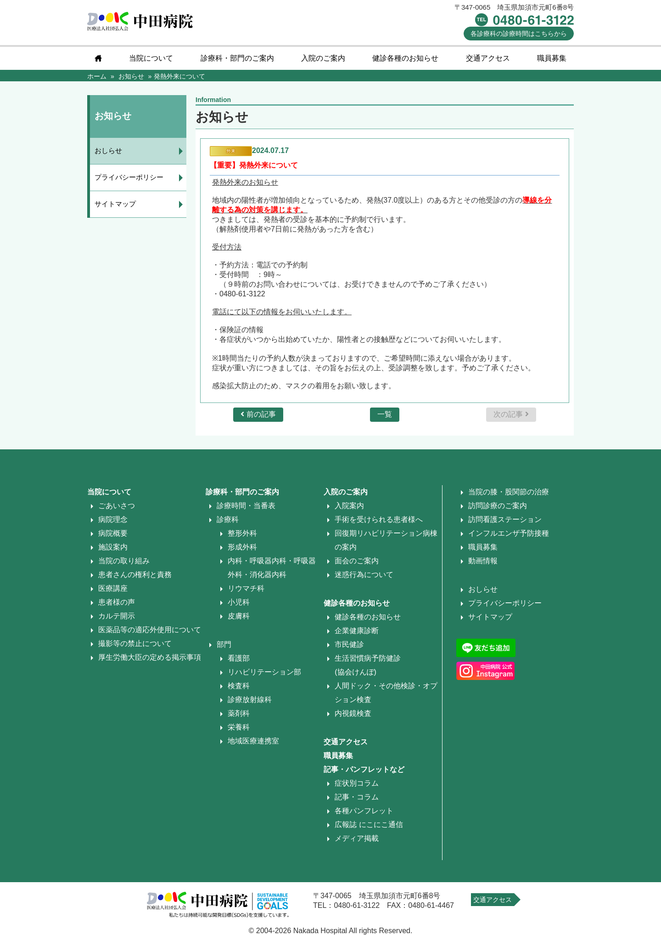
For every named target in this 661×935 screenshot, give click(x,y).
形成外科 (242, 547)
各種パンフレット (364, 811)
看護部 (239, 658)
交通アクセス (488, 58)
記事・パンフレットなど (364, 769)
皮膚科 (239, 616)
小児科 (239, 602)
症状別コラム (357, 783)
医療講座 (113, 588)
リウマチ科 (246, 588)
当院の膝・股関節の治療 (508, 492)
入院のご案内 (323, 58)
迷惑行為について (364, 574)
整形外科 (242, 533)
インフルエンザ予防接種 (508, 533)
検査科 (239, 686)
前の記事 (258, 414)
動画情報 (483, 561)
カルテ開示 (116, 616)
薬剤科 (239, 713)
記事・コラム (357, 797)
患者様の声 (116, 602)
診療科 (228, 519)
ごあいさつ (116, 506)
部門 (224, 644)
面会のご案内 (357, 561)
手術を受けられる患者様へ (379, 519)
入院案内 (349, 506)
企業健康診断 (357, 631)
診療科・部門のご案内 (237, 58)
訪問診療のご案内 (497, 506)
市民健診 (349, 644)
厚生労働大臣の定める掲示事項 (149, 657)
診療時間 (519, 33)
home (98, 58)
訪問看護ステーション (505, 519)
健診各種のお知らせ (405, 58)
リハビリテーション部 (264, 672)
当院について (151, 58)
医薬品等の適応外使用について (149, 630)
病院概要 (113, 533)
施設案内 (113, 547)
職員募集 (551, 58)
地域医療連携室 (253, 741)
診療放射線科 (250, 699)
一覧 (384, 414)
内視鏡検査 (353, 713)
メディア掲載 (357, 838)
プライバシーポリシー (129, 177)
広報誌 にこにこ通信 (369, 824)
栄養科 (239, 727)
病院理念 (113, 519)
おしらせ (108, 150)
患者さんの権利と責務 (135, 574)
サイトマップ (115, 204)
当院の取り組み (124, 561)
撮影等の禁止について (135, 643)
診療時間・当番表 (246, 506)
